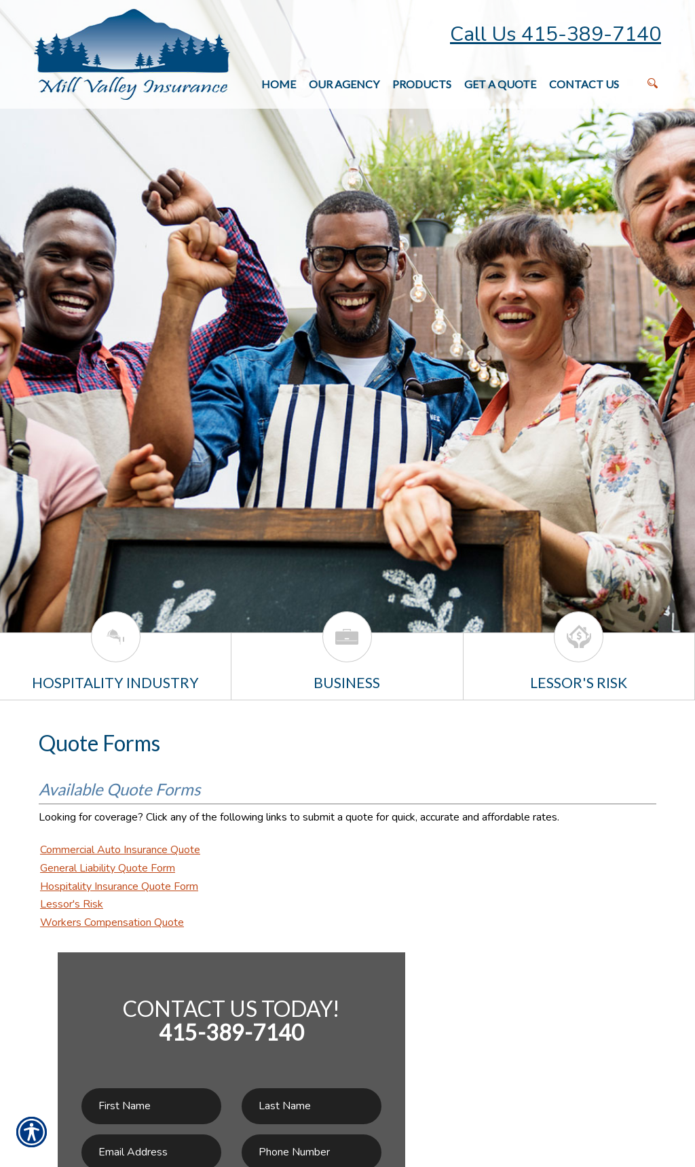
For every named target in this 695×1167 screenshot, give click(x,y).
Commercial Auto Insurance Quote (120, 849)
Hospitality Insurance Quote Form (119, 886)
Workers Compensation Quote (112, 922)
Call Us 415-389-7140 (555, 34)
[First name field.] (151, 1106)
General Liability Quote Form (107, 868)
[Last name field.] (311, 1106)
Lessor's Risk (71, 904)
